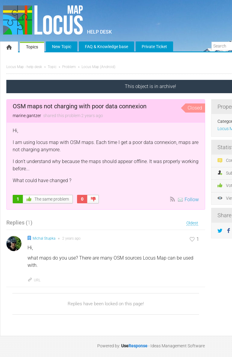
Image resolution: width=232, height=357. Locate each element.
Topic (52, 67)
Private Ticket (154, 46)
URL (33, 280)
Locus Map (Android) (98, 67)
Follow (192, 199)
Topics (32, 46)
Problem (69, 67)
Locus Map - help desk (24, 67)
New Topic (61, 46)
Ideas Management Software (177, 346)
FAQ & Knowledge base (106, 46)
